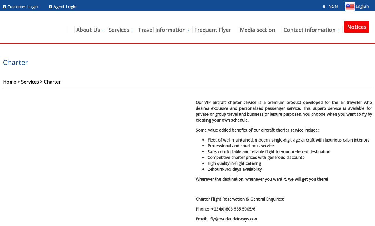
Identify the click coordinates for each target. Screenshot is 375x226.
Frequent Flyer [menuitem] (212, 30)
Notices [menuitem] (356, 26)
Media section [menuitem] (257, 30)
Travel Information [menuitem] (161, 30)
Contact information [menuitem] (309, 30)
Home (9, 82)
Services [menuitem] (119, 30)
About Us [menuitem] (88, 30)
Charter (52, 82)
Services (30, 82)
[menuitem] (22, 7)
